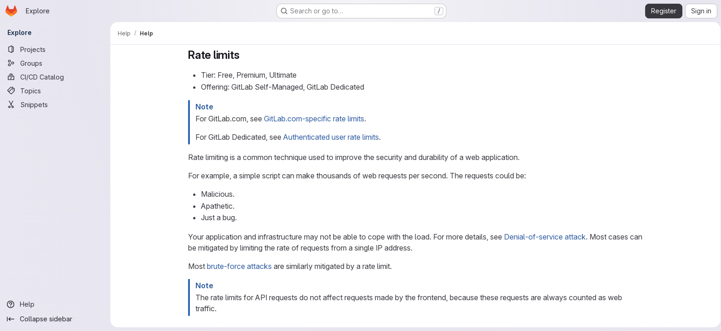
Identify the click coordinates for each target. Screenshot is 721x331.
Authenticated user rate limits (329, 137)
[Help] (55, 304)
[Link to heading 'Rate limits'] (243, 55)
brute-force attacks (237, 266)
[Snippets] (55, 104)
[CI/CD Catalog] (55, 76)
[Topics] (55, 90)
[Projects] (55, 49)
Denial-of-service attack (543, 236)
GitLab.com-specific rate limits (312, 118)
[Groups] (55, 63)
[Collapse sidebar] (55, 319)
